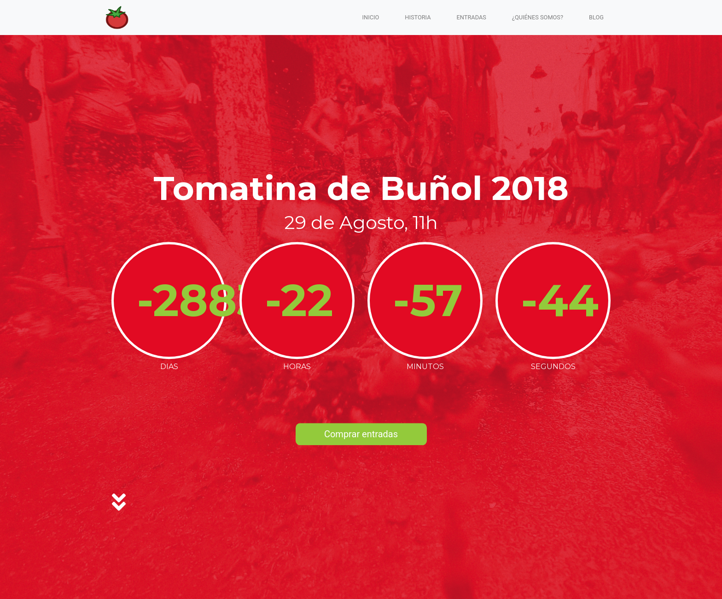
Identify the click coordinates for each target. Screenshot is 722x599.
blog (596, 17)
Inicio (370, 17)
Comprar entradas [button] (361, 434)
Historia (418, 17)
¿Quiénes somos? (537, 17)
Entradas (471, 17)
